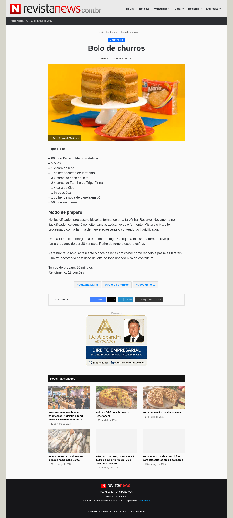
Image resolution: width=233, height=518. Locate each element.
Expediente (105, 511)
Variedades (160, 8)
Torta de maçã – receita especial (162, 412)
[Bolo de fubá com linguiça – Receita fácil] (116, 397)
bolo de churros (118, 284)
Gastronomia (112, 32)
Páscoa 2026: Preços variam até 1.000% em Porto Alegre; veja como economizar (115, 460)
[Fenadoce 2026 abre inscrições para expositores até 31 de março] (164, 441)
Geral (178, 8)
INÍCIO (130, 8)
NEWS (104, 58)
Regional (193, 8)
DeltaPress (144, 500)
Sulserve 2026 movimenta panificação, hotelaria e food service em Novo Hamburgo (65, 416)
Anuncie (140, 511)
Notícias (144, 8)
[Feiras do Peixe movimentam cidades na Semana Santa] (69, 441)
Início (99, 32)
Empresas (212, 8)
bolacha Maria (88, 284)
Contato (92, 511)
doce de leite (146, 284)
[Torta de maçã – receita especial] (164, 397)
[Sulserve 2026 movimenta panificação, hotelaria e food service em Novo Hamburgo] (69, 397)
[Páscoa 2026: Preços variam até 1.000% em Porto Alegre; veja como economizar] (116, 441)
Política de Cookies (123, 511)
